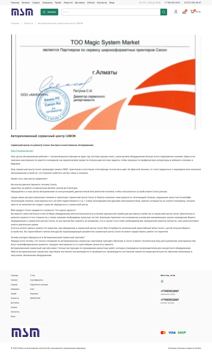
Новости (68, 2)
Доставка (80, 2)
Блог (32, 289)
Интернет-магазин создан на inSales (184, 348)
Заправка (47, 2)
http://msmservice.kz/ (22, 151)
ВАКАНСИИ (35, 298)
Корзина (34, 294)
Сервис (36, 2)
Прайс (58, 2)
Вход (111, 2)
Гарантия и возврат (39, 284)
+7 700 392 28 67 (172, 2)
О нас (32, 275)
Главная (15, 2)
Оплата (91, 2)
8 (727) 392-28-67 (192, 2)
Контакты (102, 2)
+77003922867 (170, 291)
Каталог (26, 2)
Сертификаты (36, 280)
